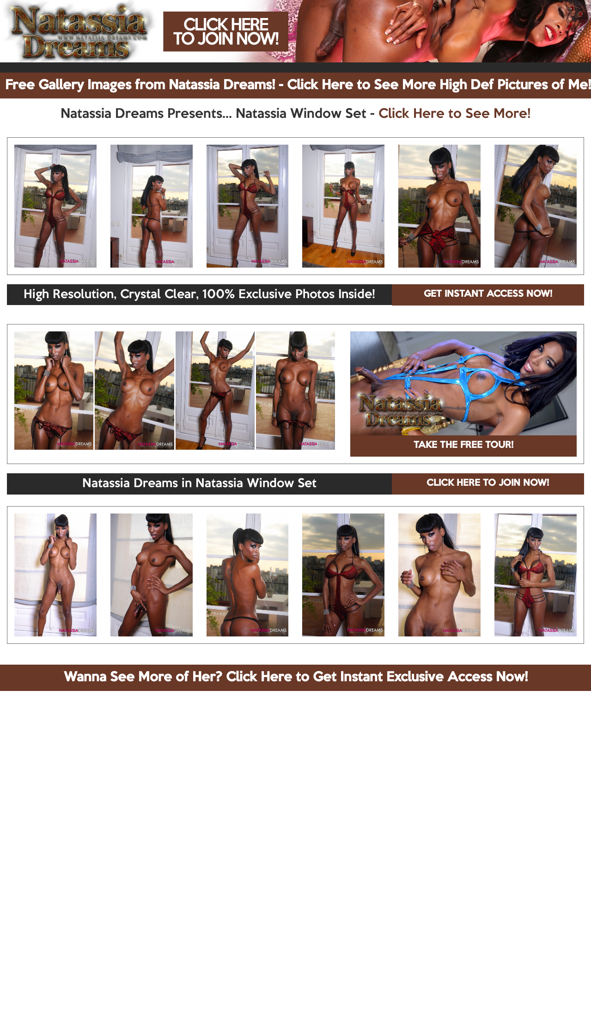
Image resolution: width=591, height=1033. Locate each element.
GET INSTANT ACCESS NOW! (488, 294)
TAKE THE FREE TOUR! (463, 445)
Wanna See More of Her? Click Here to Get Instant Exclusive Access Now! (296, 678)
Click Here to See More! (454, 114)
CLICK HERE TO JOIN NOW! (487, 483)
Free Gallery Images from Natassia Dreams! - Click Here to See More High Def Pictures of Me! (298, 85)
